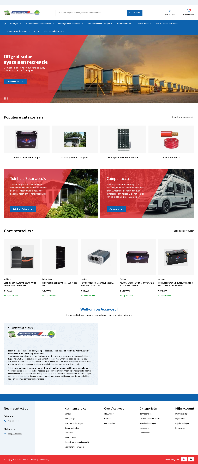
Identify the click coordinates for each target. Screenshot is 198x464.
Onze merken (109, 423)
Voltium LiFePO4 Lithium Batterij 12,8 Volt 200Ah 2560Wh (137, 284)
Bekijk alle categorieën (183, 117)
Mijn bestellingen (182, 423)
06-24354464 (187, 3)
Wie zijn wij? (70, 418)
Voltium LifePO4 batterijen (100, 23)
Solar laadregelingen (148, 423)
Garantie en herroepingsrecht (77, 442)
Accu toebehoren (126, 23)
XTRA (36, 31)
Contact (68, 414)
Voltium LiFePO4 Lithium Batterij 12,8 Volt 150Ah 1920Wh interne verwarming (175, 284)
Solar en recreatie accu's (150, 418)
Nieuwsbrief (109, 414)
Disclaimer (69, 432)
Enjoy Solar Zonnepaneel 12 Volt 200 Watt (59, 284)
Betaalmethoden (72, 428)
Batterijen (15, 23)
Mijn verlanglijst (181, 414)
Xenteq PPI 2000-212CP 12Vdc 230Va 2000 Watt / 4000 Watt (97, 284)
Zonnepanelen (146, 414)
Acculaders (144, 428)
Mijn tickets (180, 418)
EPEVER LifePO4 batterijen (166, 23)
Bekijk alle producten (184, 230)
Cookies (107, 418)
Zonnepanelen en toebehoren (39, 23)
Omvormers (145, 23)
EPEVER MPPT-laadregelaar (17, 31)
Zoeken (134, 12)
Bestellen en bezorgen (74, 423)
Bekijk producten (15, 81)
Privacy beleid (70, 437)
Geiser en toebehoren (54, 31)
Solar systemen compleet (70, 23)
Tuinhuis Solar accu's (23, 209)
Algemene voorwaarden (74, 447)
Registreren (180, 428)
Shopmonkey (44, 459)
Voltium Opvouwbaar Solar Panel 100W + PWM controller (20, 284)
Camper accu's (116, 209)
